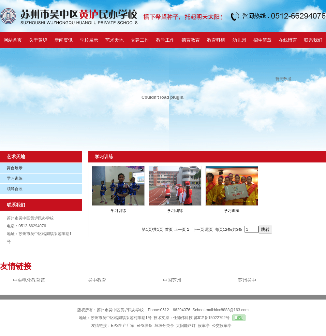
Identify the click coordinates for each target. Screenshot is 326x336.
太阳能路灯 (186, 325)
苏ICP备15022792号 (212, 317)
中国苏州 (172, 280)
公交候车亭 (222, 325)
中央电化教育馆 (29, 280)
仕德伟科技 (183, 317)
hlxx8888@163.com (231, 310)
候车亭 (204, 325)
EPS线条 (144, 325)
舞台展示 (14, 168)
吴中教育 (97, 280)
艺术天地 (16, 156)
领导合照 (14, 189)
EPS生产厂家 (122, 325)
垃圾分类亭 (164, 325)
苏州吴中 (247, 280)
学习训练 (14, 178)
